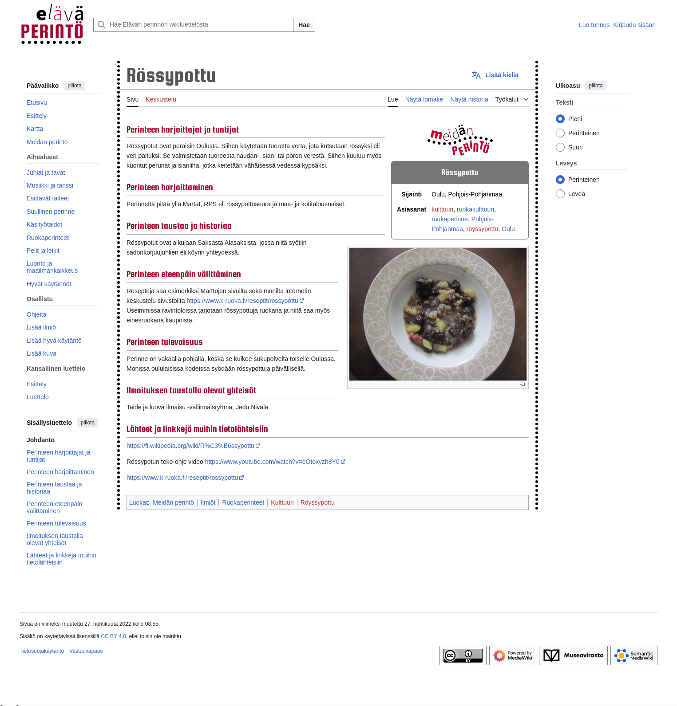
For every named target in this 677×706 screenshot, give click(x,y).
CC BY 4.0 (113, 636)
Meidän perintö (173, 502)
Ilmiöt (208, 502)
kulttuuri (442, 209)
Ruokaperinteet (243, 502)
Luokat (138, 502)
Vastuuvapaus (86, 651)
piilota (74, 85)
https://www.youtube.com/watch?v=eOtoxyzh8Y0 (272, 461)
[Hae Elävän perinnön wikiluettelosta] (193, 25)
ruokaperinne (450, 219)
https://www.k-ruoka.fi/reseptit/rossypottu (242, 300)
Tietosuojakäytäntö (42, 651)
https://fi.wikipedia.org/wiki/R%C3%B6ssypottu (190, 445)
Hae (304, 24)
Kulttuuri (282, 502)
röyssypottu (483, 228)
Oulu (508, 228)
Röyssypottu (318, 502)
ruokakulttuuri (475, 209)
